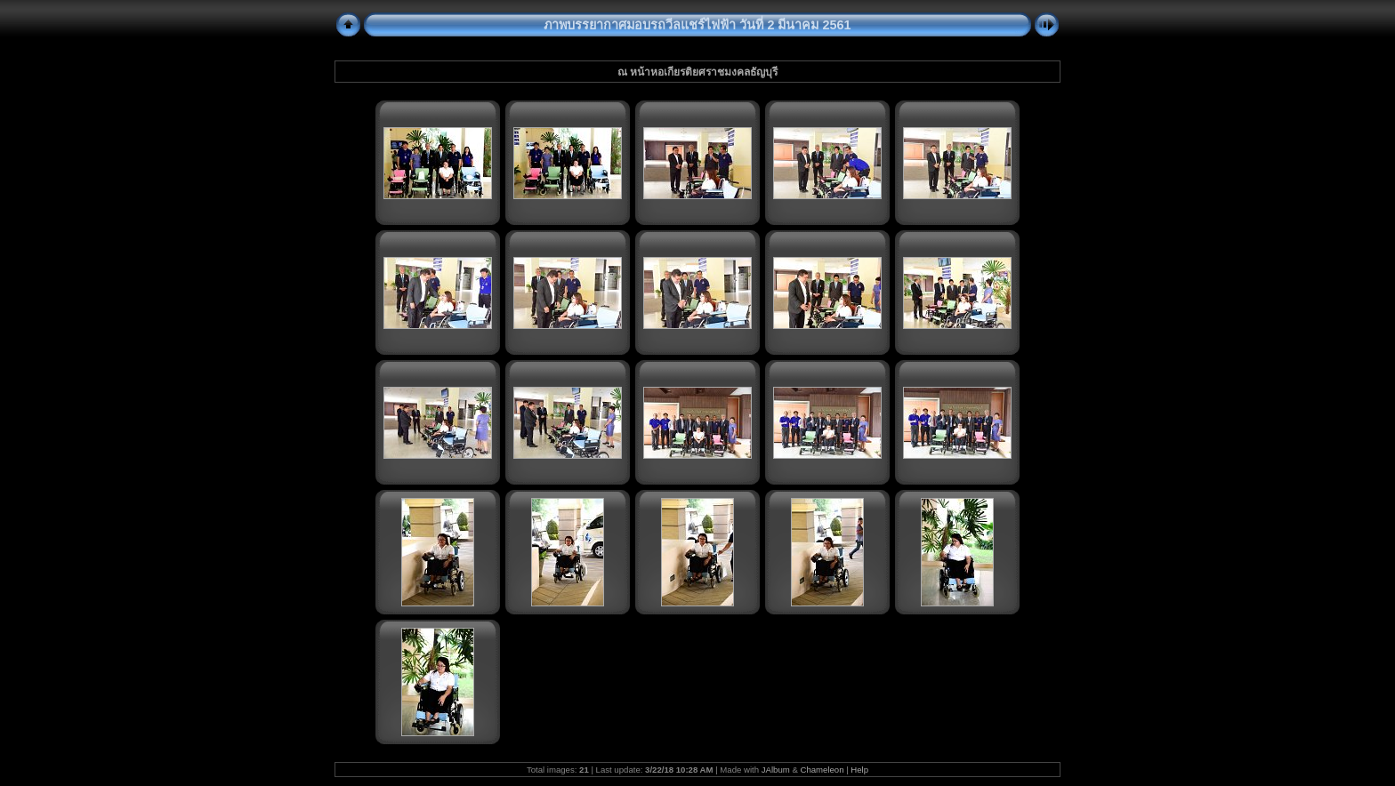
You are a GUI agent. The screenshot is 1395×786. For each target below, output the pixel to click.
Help (859, 769)
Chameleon (821, 769)
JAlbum (776, 769)
